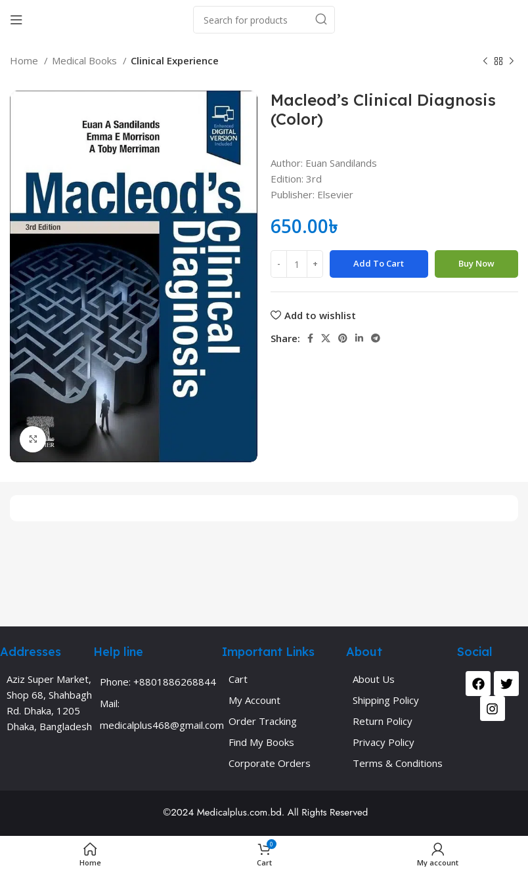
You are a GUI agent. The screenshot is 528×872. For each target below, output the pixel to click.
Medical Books (86, 60)
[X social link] (325, 338)
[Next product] (511, 61)
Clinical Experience (175, 60)
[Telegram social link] (375, 338)
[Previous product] (485, 61)
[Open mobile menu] (16, 20)
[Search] (264, 19)
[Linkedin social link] (359, 338)
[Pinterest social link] (342, 338)
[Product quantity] (297, 264)
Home (25, 60)
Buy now (476, 263)
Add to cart (378, 263)
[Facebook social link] (310, 338)
